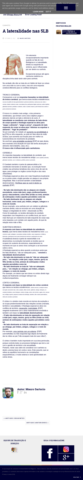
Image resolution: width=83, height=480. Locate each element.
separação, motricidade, (28, 308)
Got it (48, 12)
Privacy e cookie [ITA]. (8, 474)
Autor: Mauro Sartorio (31, 389)
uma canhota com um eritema (24, 331)
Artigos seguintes (14, 418)
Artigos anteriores (38, 423)
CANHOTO (6, 25)
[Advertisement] (20, 373)
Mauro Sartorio (41, 468)
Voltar (77, 477)
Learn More (38, 12)
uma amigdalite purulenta (22, 141)
